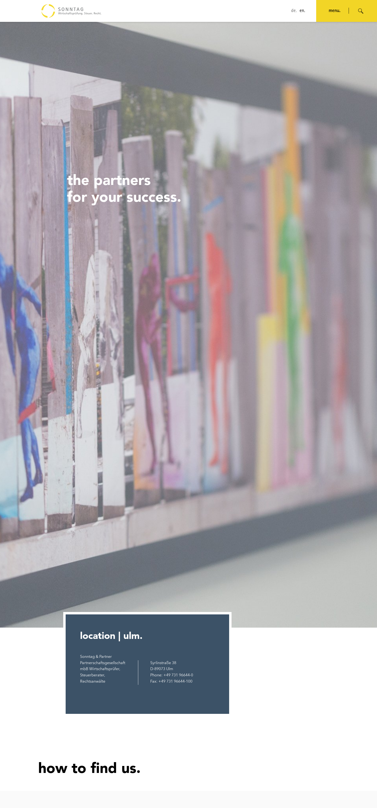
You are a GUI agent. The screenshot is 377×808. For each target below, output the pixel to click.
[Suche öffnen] (360, 11)
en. (302, 11)
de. (294, 11)
